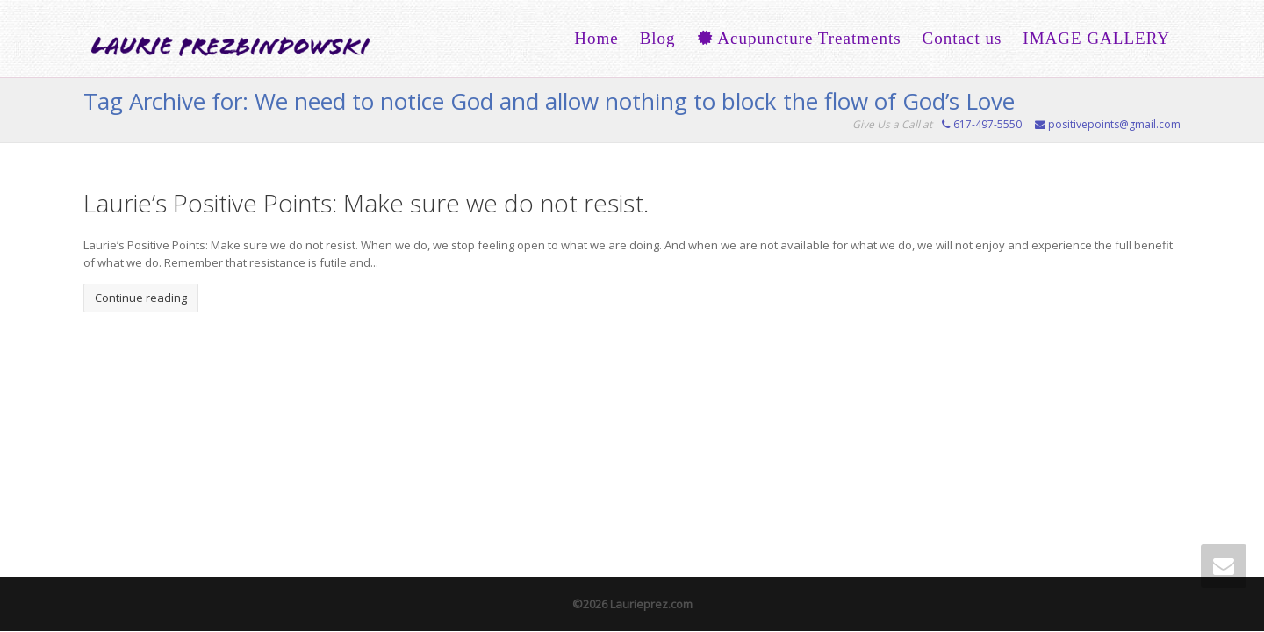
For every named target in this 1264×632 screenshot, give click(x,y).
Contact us (962, 38)
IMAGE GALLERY (1096, 38)
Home (596, 38)
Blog (658, 38)
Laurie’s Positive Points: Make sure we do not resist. (366, 202)
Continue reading (141, 297)
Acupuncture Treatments (799, 38)
